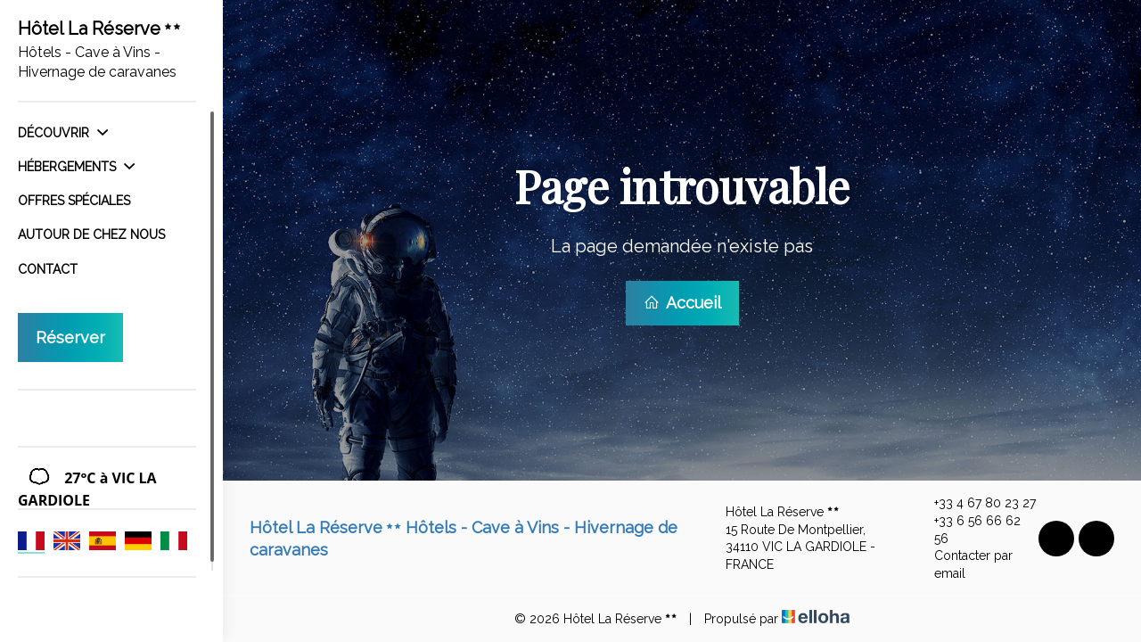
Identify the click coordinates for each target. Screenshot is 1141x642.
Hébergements (76, 167)
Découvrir (63, 133)
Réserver (70, 337)
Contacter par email (963, 564)
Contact (48, 269)
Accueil (682, 302)
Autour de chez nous (91, 234)
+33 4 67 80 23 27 (975, 504)
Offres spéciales (74, 200)
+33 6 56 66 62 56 (967, 530)
